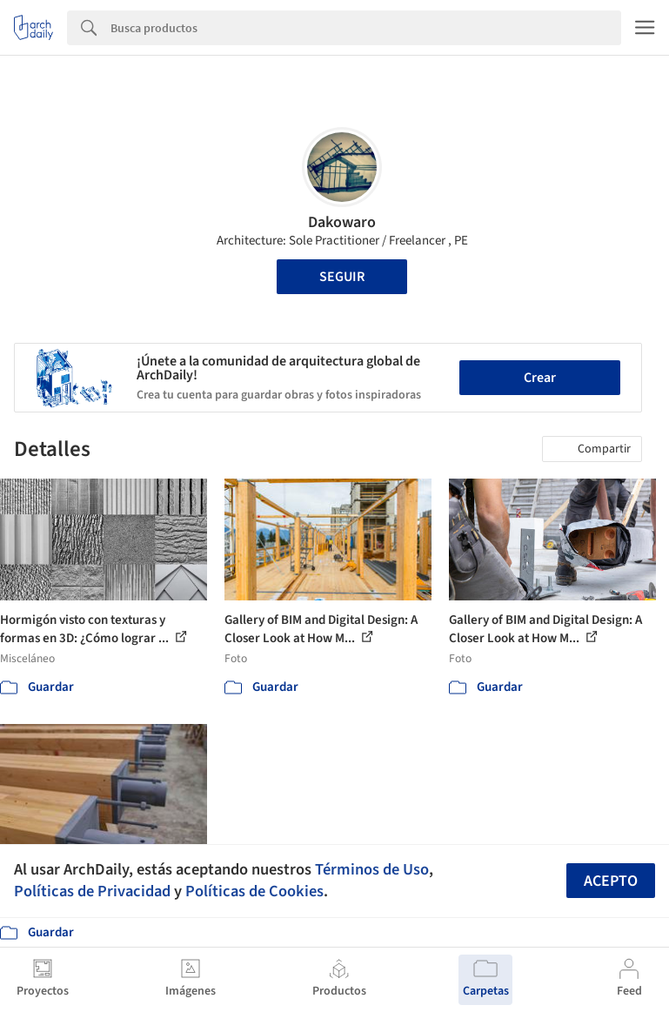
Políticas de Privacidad (92, 891)
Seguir (342, 276)
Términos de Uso (372, 869)
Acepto (611, 881)
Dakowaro (342, 222)
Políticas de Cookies (254, 891)
